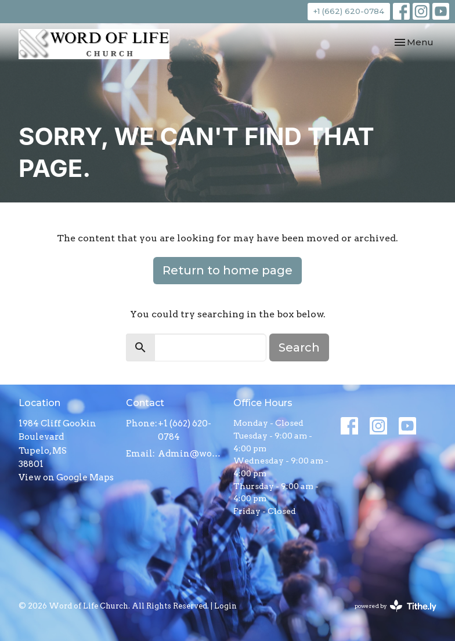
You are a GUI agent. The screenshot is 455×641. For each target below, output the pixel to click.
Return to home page (227, 270)
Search (299, 347)
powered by (395, 605)
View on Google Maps (66, 477)
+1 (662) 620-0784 (348, 11)
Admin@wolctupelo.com (190, 453)
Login (225, 606)
